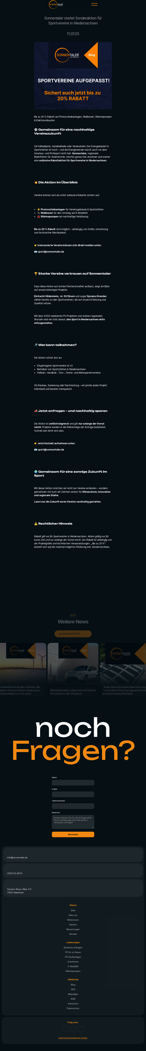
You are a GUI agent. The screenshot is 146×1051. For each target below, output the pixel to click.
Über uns (73, 915)
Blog (73, 984)
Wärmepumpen (73, 971)
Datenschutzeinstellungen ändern (73, 1038)
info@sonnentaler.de (17, 857)
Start (73, 910)
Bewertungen (73, 929)
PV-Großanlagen (73, 956)
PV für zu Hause (73, 952)
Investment (73, 961)
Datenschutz (73, 1008)
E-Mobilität (73, 966)
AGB (73, 998)
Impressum (73, 1003)
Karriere (73, 924)
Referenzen (73, 919)
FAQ (73, 989)
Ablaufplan (73, 994)
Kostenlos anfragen (73, 947)
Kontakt (73, 934)
